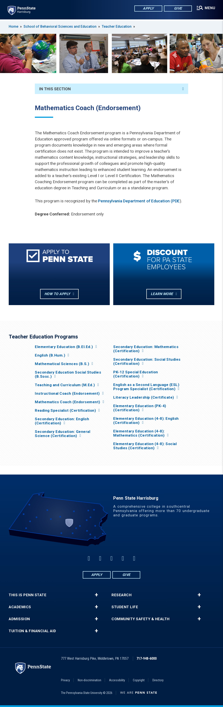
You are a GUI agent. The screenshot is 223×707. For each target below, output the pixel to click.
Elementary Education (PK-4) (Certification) (139, 408)
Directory (158, 680)
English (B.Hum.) (50, 355)
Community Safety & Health (141, 619)
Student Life (125, 607)
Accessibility (117, 680)
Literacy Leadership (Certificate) (143, 397)
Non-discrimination (89, 680)
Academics (20, 607)
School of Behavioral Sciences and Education (60, 26)
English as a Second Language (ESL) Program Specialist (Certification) (146, 387)
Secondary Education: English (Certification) (62, 421)
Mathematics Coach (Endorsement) (67, 402)
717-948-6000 (147, 658)
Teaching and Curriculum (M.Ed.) (65, 385)
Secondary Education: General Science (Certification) (62, 434)
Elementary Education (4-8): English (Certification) (146, 421)
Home (13, 26)
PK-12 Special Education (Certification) (135, 374)
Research (122, 595)
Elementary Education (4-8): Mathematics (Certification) (139, 433)
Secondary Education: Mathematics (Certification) (145, 349)
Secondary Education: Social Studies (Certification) (147, 361)
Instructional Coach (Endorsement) (67, 393)
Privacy (65, 680)
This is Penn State (27, 595)
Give (178, 9)
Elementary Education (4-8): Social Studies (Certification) (145, 446)
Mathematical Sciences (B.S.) (62, 364)
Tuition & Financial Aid (32, 631)
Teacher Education (117, 26)
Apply (148, 9)
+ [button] (96, 594)
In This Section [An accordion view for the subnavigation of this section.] (111, 89)
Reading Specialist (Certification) (65, 410)
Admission (19, 619)
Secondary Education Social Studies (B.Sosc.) (68, 374)
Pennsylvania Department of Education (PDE (139, 200)
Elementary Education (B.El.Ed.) (64, 347)
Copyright (139, 680)
